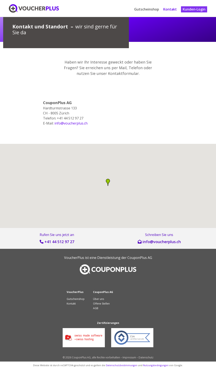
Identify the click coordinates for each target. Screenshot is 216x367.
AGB (95, 308)
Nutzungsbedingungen (156, 365)
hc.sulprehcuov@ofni (71, 123)
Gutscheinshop (146, 9)
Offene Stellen (101, 303)
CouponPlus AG (139, 257)
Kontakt (170, 9)
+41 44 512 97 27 (59, 241)
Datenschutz (146, 357)
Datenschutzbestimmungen (121, 365)
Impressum (129, 357)
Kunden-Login (194, 9)
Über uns (98, 299)
